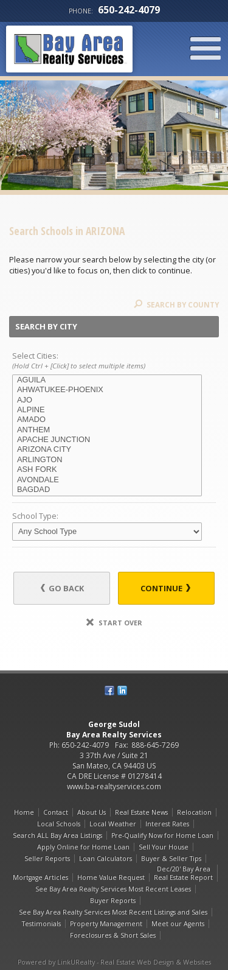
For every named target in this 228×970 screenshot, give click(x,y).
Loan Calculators (105, 858)
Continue (165, 588)
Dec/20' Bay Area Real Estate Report (183, 873)
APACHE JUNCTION (107, 440)
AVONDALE (107, 480)
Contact (55, 812)
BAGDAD (107, 489)
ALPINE (107, 410)
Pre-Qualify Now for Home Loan (162, 835)
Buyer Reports (113, 900)
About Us (91, 812)
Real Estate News (141, 812)
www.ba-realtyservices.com (114, 786)
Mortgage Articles (40, 877)
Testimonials (41, 923)
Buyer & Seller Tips (171, 858)
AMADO (107, 419)
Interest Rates (167, 824)
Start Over (114, 622)
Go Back (62, 588)
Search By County (176, 304)
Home (24, 812)
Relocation (194, 812)
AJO (107, 400)
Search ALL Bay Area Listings (57, 835)
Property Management (106, 923)
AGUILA (107, 380)
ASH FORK (107, 469)
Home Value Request (111, 877)
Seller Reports (47, 858)
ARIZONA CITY (107, 449)
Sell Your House (163, 847)
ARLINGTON (107, 460)
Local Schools (58, 824)
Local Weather (112, 824)
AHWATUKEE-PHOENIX (107, 390)
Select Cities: (114, 361)
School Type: (35, 515)
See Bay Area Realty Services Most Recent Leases (113, 889)
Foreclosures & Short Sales (113, 935)
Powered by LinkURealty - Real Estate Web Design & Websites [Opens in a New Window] (114, 962)
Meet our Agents (177, 923)
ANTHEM (107, 430)
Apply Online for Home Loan (83, 847)
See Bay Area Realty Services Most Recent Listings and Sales (113, 912)
